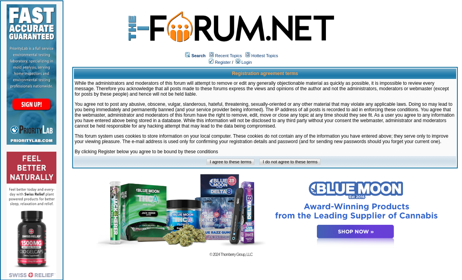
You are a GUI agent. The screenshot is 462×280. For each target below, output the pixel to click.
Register (220, 62)
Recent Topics (228, 55)
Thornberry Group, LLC (236, 254)
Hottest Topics (264, 55)
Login (244, 62)
